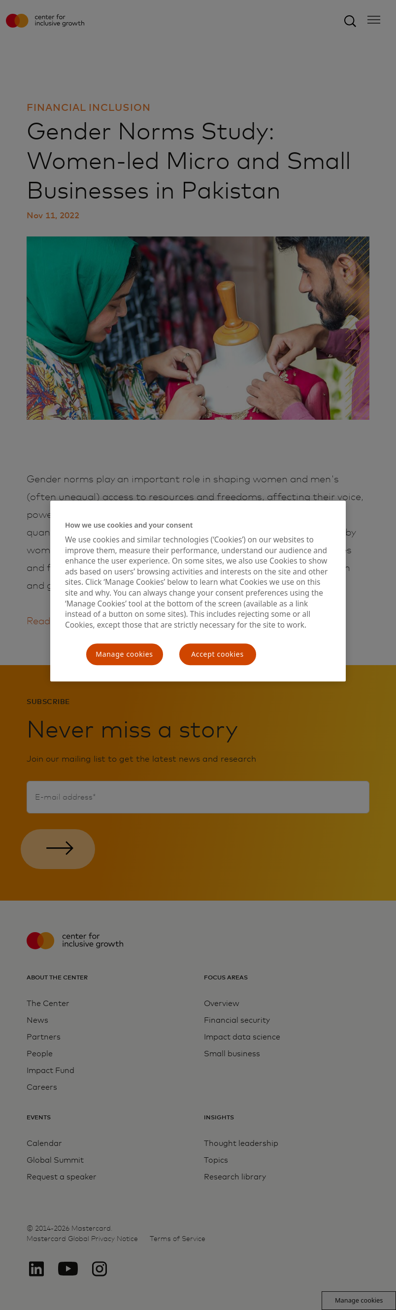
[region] (198, 591)
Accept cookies (217, 654)
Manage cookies (124, 654)
